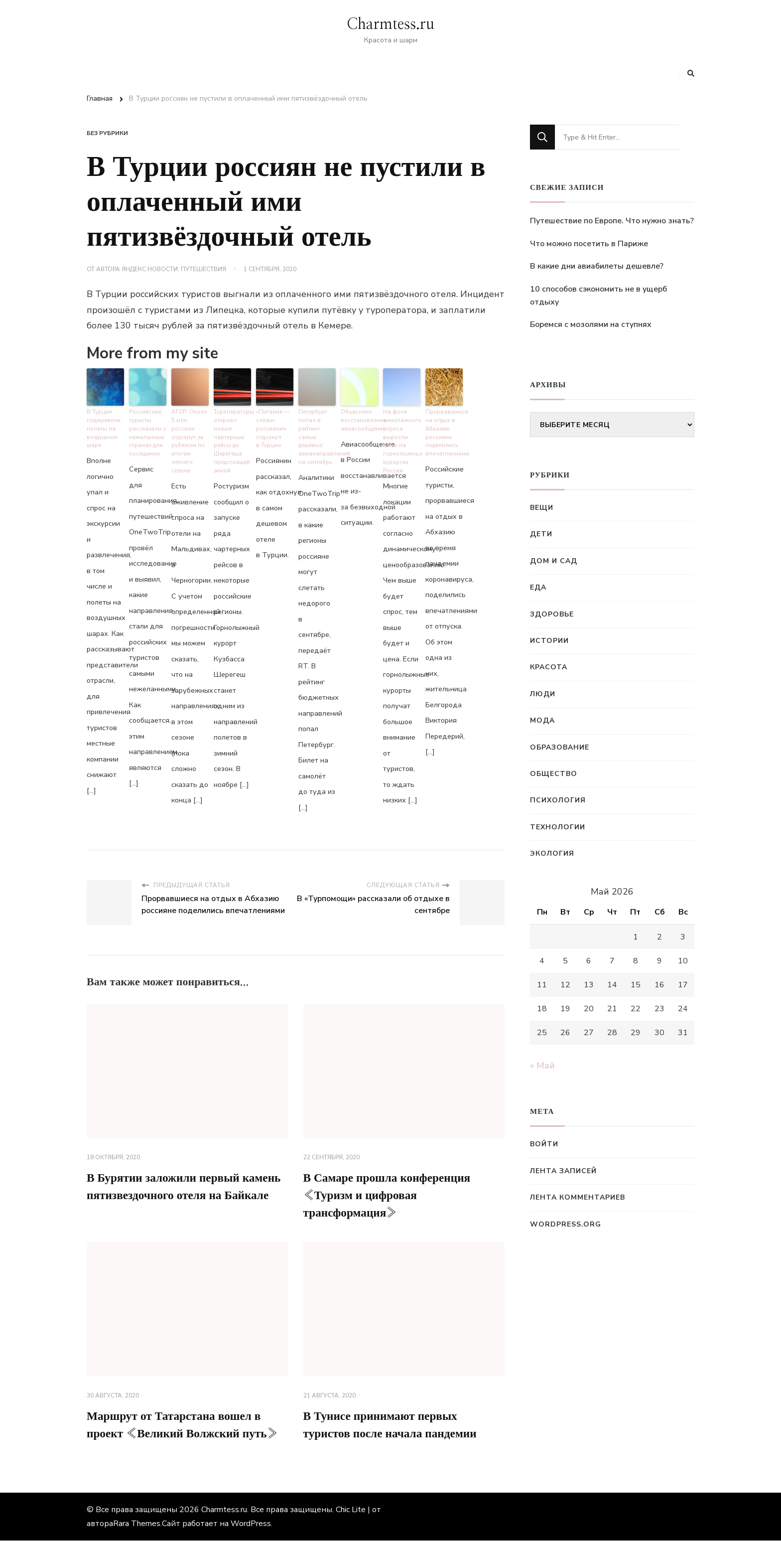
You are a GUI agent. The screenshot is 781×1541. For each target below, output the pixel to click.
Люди (542, 694)
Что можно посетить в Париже (589, 243)
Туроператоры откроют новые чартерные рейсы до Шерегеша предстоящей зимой (232, 440)
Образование (559, 747)
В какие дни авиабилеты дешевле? (596, 266)
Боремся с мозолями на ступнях (590, 324)
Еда (538, 587)
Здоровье (552, 614)
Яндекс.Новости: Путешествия (174, 269)
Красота (548, 667)
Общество (553, 773)
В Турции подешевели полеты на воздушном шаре (103, 428)
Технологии (557, 827)
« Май (542, 1066)
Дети (541, 534)
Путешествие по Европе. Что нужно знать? (612, 220)
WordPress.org (565, 1224)
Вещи (541, 507)
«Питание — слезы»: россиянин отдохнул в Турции (272, 428)
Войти (544, 1144)
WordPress (251, 1524)
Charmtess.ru (390, 24)
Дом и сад (553, 561)
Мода (542, 720)
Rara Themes (136, 1524)
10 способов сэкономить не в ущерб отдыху (598, 296)
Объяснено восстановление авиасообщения (359, 420)
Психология (558, 800)
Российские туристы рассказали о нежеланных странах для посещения (147, 432)
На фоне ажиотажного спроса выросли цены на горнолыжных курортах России (401, 440)
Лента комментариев (577, 1197)
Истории (549, 640)
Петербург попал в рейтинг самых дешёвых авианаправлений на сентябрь (317, 436)
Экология (552, 853)
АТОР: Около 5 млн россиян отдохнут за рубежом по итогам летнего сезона (189, 440)
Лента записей (563, 1171)
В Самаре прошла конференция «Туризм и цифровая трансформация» (390, 1195)
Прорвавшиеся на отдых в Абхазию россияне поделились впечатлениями (444, 432)
